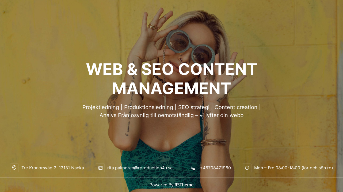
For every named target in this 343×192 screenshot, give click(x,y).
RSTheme (183, 185)
